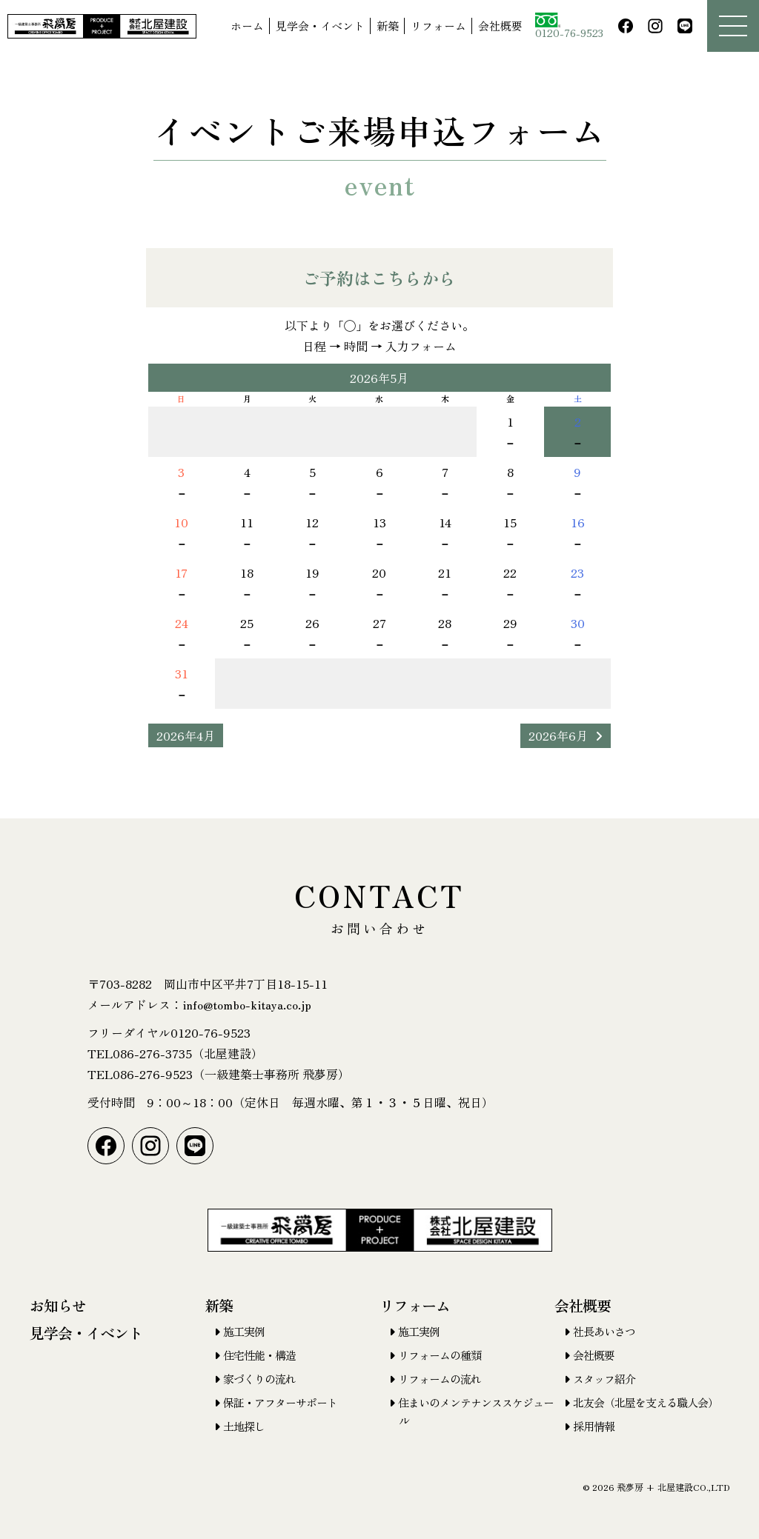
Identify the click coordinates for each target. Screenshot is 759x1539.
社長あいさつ (604, 1331)
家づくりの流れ (259, 1378)
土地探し (244, 1426)
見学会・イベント (320, 25)
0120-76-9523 (569, 26)
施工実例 (244, 1331)
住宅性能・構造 (259, 1355)
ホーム (247, 25)
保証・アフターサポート (280, 1402)
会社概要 (500, 25)
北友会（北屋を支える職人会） (645, 1402)
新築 (388, 25)
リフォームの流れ (439, 1378)
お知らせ (58, 1305)
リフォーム (438, 25)
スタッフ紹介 (604, 1378)
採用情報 (593, 1426)
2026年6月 (558, 735)
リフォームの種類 (439, 1355)
